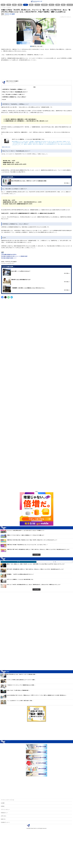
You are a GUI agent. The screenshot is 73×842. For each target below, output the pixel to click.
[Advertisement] (36, 70)
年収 (9, 4)
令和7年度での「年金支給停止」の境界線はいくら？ (14, 89)
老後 (58, 4)
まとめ (4, 99)
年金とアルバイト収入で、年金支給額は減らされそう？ (15, 92)
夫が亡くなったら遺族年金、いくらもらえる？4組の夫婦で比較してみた (20, 579)
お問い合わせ (3, 815)
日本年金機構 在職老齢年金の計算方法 (8, 254)
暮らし (51, 4)
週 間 (18, 561)
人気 (3, 4)
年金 (26, 4)
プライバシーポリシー (5, 809)
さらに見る (36, 554)
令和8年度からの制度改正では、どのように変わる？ (14, 97)
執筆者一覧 (3, 819)
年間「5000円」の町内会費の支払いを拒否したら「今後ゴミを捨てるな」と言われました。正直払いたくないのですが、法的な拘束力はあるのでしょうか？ (35, 569)
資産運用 (44, 4)
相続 (14, 4)
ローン (37, 4)
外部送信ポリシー (4, 812)
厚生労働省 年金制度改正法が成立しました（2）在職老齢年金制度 (14, 256)
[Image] (36, 1)
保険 (31, 4)
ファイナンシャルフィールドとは (7, 799)
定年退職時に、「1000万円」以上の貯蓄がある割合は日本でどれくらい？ (20, 574)
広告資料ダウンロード (5, 822)
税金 (20, 4)
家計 (63, 4)
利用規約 (2, 806)
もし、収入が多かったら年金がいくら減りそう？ (13, 94)
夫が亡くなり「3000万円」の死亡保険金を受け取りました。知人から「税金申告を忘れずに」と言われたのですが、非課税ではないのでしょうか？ (34, 584)
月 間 (54, 561)
